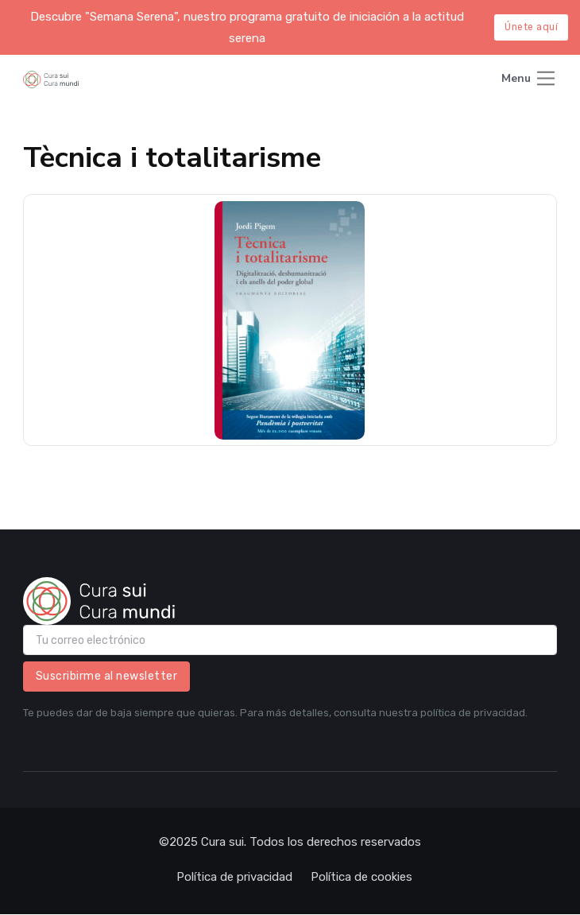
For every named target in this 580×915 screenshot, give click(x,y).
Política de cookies (361, 877)
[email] (290, 640)
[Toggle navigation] (529, 79)
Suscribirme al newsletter (107, 676)
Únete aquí (531, 27)
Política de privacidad (234, 877)
